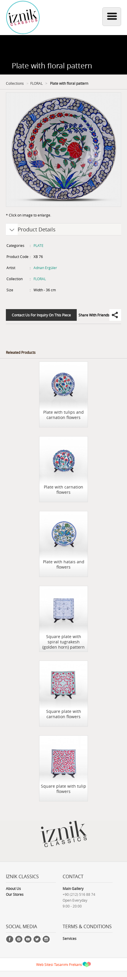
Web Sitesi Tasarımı (52, 964)
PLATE (39, 245)
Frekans (75, 964)
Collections (15, 83)
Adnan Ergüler (45, 267)
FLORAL (36, 83)
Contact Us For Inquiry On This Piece (41, 315)
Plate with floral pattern (68, 83)
